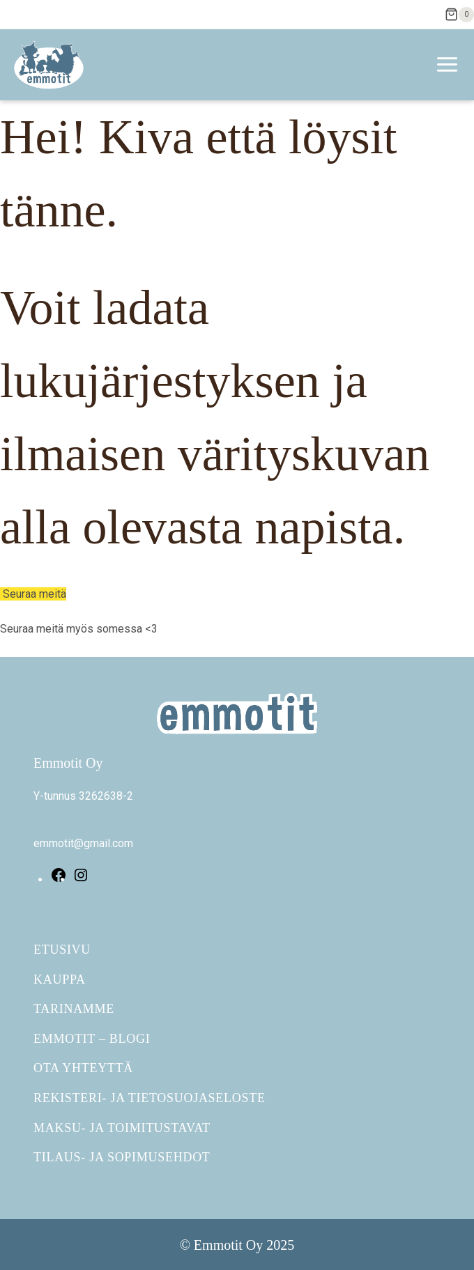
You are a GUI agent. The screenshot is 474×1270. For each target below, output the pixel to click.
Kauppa (59, 979)
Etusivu (62, 950)
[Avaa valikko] (451, 65)
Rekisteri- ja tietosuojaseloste (149, 1098)
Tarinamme (73, 1009)
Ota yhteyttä (83, 1068)
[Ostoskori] (459, 14)
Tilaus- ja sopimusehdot (122, 1157)
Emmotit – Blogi (91, 1039)
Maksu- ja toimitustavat (122, 1128)
